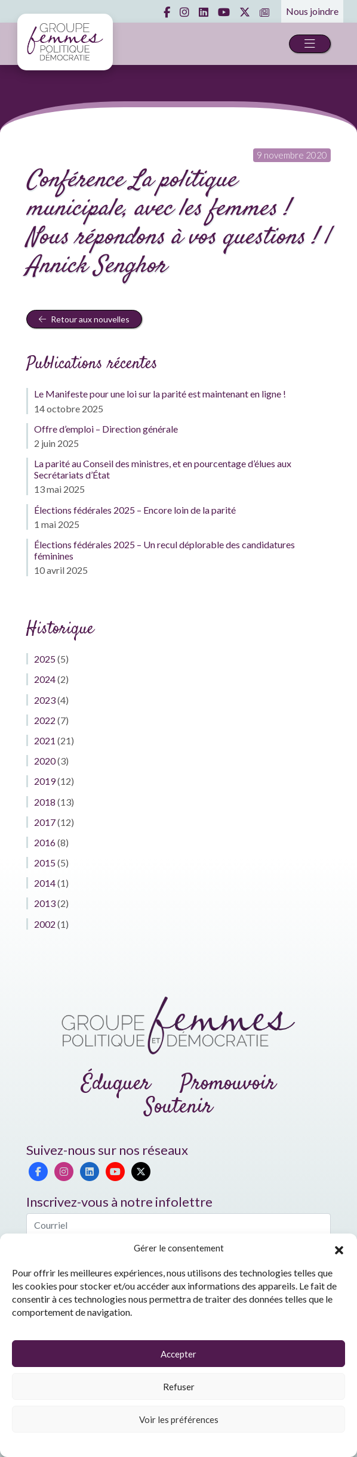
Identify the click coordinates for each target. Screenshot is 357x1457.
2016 (45, 842)
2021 (45, 740)
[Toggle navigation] (310, 44)
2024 (45, 679)
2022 (45, 720)
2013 (45, 903)
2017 (45, 822)
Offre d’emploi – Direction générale (106, 428)
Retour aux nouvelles (84, 319)
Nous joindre (312, 11)
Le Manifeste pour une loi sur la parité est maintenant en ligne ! (160, 393)
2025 (45, 658)
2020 (45, 760)
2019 (45, 781)
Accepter (178, 1354)
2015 (45, 862)
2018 (45, 801)
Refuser (179, 1386)
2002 (45, 924)
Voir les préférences (178, 1419)
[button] (339, 1248)
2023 (45, 700)
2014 (45, 883)
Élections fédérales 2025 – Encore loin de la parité (135, 509)
